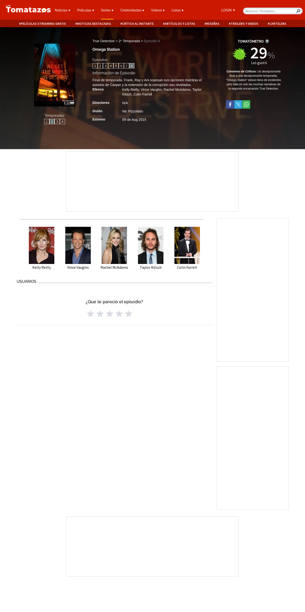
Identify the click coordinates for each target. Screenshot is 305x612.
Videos (158, 10)
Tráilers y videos (244, 24)
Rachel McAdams (177, 89)
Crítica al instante (138, 24)
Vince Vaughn (151, 89)
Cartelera (277, 24)
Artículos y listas (180, 24)
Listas (177, 10)
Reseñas (212, 24)
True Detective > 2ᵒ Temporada (116, 41)
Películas (85, 10)
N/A (125, 103)
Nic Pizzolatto (132, 111)
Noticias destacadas (94, 24)
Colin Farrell (142, 94)
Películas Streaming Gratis (43, 24)
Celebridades (132, 10)
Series (107, 10)
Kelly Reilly (130, 89)
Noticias (62, 10)
